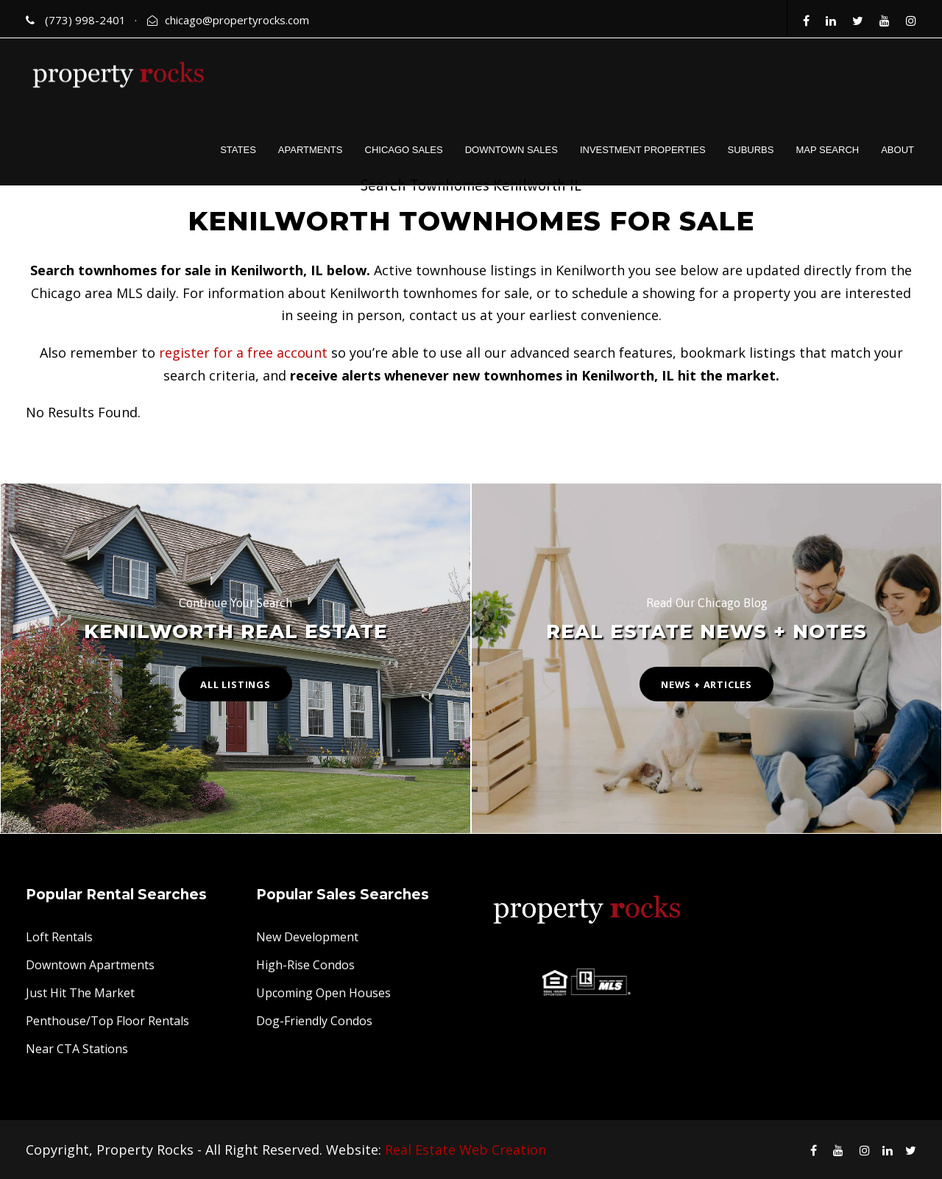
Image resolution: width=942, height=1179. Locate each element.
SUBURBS (751, 149)
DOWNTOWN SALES (511, 149)
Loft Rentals (59, 937)
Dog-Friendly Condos (314, 1021)
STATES (238, 149)
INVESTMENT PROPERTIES (643, 149)
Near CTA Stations (77, 1049)
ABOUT (897, 149)
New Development (307, 937)
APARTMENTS (310, 149)
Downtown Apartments (90, 965)
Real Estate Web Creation (465, 1149)
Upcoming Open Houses (323, 993)
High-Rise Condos (305, 965)
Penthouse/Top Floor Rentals (107, 1021)
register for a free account (243, 352)
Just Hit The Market (80, 993)
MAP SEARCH (827, 149)
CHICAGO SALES (404, 149)
